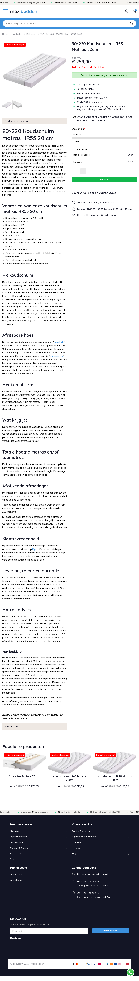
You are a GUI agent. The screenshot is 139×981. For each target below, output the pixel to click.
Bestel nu (104, 181)
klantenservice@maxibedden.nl (94, 878)
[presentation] (124, 801)
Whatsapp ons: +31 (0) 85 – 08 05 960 (97, 205)
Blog (74, 858)
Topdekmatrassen (20, 841)
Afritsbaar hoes (81, 150)
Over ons (77, 846)
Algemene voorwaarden (85, 841)
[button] (131, 23)
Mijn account (17, 878)
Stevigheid (78, 128)
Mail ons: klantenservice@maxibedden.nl (99, 221)
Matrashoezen (18, 846)
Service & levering (82, 835)
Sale (12, 863)
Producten (18, 33)
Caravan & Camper (20, 852)
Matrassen (34, 33)
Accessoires (16, 858)
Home (5, 33)
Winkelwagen (17, 884)
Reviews (76, 852)
